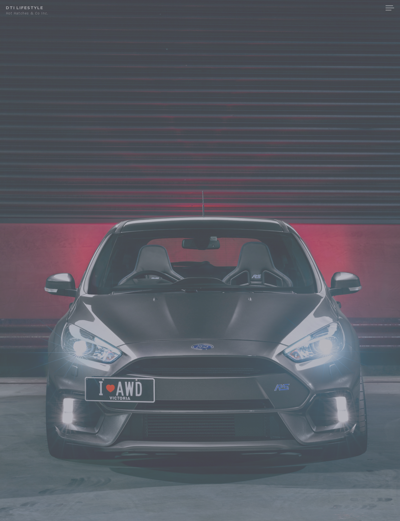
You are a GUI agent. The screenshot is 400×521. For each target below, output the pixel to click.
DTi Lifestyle (24, 7)
